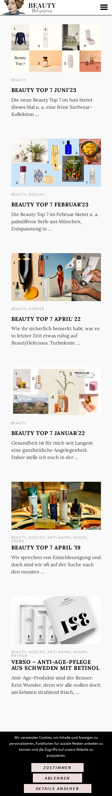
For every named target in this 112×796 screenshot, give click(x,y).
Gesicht (37, 194)
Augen (80, 537)
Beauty (19, 80)
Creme (17, 541)
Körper (37, 308)
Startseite (28, 7)
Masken (19, 655)
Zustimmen (57, 767)
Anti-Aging (59, 537)
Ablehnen (57, 778)
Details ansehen (57, 788)
